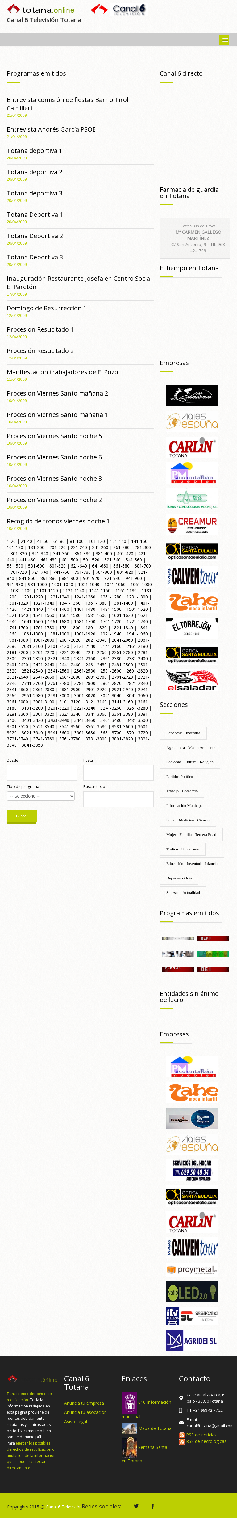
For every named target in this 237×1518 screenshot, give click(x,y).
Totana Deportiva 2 (35, 236)
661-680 (121, 566)
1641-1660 (32, 621)
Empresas (174, 363)
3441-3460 (84, 720)
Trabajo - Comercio (182, 791)
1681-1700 (84, 621)
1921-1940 (111, 634)
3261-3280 (137, 708)
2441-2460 (70, 665)
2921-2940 (122, 689)
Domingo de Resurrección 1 (47, 308)
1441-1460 (58, 609)
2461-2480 (96, 665)
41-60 (42, 541)
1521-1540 (17, 615)
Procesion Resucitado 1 (40, 329)
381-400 (104, 553)
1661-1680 (58, 621)
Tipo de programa (23, 786)
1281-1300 (137, 597)
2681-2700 (96, 677)
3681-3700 (111, 733)
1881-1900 (58, 634)
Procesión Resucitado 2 (40, 350)
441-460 (27, 560)
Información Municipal (185, 805)
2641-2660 (43, 677)
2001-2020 (70, 640)
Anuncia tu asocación (85, 1412)
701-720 (18, 572)
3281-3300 (17, 714)
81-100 (77, 541)
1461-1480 (84, 609)
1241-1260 (84, 597)
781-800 (104, 572)
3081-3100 (43, 702)
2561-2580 (84, 671)
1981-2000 (43, 640)
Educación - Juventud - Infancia (192, 863)
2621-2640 (17, 677)
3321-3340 (70, 714)
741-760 (61, 572)
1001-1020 (62, 584)
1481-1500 (111, 609)
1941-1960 (137, 634)
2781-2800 (84, 683)
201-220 (57, 547)
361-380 (82, 553)
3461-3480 (111, 720)
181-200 (36, 547)
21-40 (26, 541)
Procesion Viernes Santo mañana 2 (57, 393)
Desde (12, 760)
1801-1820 (96, 628)
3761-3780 (70, 739)
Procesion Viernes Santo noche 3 (54, 478)
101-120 (97, 541)
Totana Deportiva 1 (35, 214)
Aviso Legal (75, 1421)
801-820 (125, 572)
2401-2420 (17, 665)
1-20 (11, 541)
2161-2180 (137, 646)
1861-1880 (32, 634)
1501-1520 (137, 609)
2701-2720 (122, 677)
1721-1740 (137, 621)
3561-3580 (96, 726)
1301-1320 (17, 603)
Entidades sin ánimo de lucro (189, 996)
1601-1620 (122, 615)
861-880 (48, 578)
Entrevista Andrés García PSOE (51, 129)
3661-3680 (84, 733)
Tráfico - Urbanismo (182, 849)
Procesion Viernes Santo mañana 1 (57, 414)
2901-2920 (96, 689)
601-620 (57, 566)
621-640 (79, 566)
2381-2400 (137, 658)
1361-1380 (96, 603)
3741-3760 (43, 739)
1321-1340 (43, 603)
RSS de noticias (198, 1435)
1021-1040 (88, 584)
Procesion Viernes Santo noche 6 (54, 457)
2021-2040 (96, 640)
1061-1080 (141, 584)
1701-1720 (111, 621)
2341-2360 (84, 658)
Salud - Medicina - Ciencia (188, 820)
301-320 (18, 553)
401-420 (125, 553)
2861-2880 (43, 689)
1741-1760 (17, 628)
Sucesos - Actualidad (183, 892)
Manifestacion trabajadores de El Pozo (62, 372)
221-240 (79, 547)
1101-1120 (47, 590)
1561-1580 (70, 615)
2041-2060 (122, 640)
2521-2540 (32, 671)
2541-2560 (58, 671)
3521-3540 (43, 726)
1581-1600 (96, 615)
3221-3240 (84, 708)
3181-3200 (32, 708)
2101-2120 (58, 646)
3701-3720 (137, 733)
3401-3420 (32, 720)
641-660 (100, 566)
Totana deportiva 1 (34, 150)
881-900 (70, 578)
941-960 (134, 578)
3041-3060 (137, 695)
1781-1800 (70, 628)
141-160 (139, 541)
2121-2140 (84, 646)
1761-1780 (43, 628)
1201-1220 (32, 597)
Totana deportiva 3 (34, 193)
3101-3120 (70, 702)
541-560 (134, 560)
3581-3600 (122, 726)
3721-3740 (17, 739)
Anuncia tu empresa (84, 1403)
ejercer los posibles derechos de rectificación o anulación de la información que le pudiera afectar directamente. (31, 1455)
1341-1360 (70, 603)
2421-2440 (43, 665)
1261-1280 (111, 597)
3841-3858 (32, 745)
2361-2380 (111, 658)
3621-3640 (32, 733)
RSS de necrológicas (203, 1441)
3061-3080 (17, 702)
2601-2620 (137, 671)
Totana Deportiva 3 (35, 257)
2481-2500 (122, 665)
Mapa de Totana (155, 1428)
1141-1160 (99, 590)
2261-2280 (122, 652)
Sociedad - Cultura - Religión (190, 762)
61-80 (59, 541)
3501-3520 (17, 726)
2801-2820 (111, 683)
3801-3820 (122, 739)
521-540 (112, 560)
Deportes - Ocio (179, 878)
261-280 (121, 547)
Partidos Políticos (180, 776)
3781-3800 (96, 739)
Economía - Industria (183, 733)
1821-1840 (122, 628)
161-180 (15, 547)
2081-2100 (32, 646)
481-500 (70, 560)
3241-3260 (111, 708)
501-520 (91, 560)
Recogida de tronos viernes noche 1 (58, 521)
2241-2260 (96, 652)
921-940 (112, 578)
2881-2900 (70, 689)
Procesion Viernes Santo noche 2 (54, 500)
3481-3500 (137, 720)
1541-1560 (43, 615)
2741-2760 (32, 683)
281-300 (143, 547)
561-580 (15, 566)
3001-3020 (84, 695)
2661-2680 (70, 677)
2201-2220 (43, 652)
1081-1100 (21, 590)
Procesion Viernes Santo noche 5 (54, 436)
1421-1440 (32, 609)
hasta (88, 760)
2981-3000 (58, 695)
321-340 (40, 553)
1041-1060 (115, 584)
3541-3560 (70, 726)
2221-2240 (70, 652)
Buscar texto (94, 786)
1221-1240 (58, 597)
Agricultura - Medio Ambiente (190, 747)
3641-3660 (58, 733)
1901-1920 (84, 634)
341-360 (61, 553)
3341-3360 (96, 714)
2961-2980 (32, 695)
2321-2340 (58, 658)
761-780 (82, 572)
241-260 (100, 547)
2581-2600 (111, 671)
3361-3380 (122, 714)
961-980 (15, 584)
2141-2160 (111, 646)
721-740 (40, 572)
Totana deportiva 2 (34, 172)
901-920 (91, 578)
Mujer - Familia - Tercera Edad (191, 834)
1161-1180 (126, 590)
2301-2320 (32, 658)
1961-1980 (17, 640)
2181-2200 (17, 652)
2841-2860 (17, 689)
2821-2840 (137, 683)
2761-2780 (58, 683)
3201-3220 (58, 708)
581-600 (36, 566)
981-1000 (37, 584)
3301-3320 (43, 714)
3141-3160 (122, 702)
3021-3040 (111, 695)
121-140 (118, 541)
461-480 (48, 560)
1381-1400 (122, 603)
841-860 (27, 578)
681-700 (143, 566)
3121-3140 (96, 702)
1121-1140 (73, 590)
